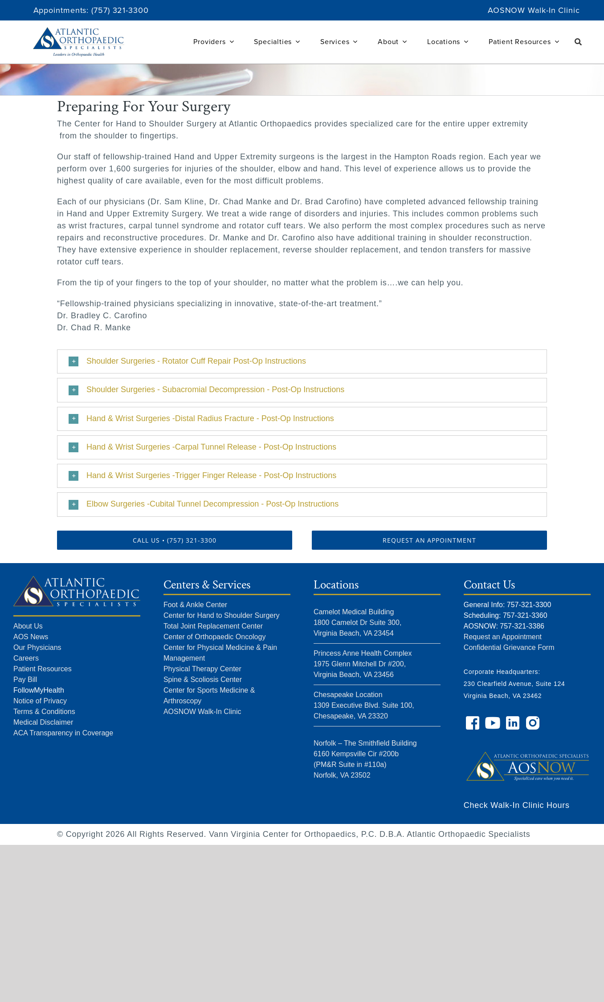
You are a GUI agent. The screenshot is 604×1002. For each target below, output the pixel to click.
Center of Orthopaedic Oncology (214, 637)
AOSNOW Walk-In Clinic (534, 10)
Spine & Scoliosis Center (202, 679)
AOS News (30, 637)
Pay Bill (25, 679)
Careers (26, 658)
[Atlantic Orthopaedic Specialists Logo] (78, 31)
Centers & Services (206, 584)
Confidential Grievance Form (509, 647)
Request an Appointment (503, 637)
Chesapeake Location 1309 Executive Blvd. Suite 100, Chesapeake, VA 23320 (364, 705)
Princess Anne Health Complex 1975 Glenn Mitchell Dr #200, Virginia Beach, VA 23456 (363, 663)
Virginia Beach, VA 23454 (354, 633)
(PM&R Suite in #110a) (350, 764)
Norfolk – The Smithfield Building (365, 743)
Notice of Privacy (40, 701)
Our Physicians (37, 647)
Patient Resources (42, 669)
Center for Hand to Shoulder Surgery (221, 615)
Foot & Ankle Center (195, 605)
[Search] (578, 42)
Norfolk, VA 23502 (342, 775)
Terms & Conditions (44, 711)
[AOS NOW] (527, 744)
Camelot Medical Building (354, 612)
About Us (28, 626)
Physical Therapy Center (202, 669)
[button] (302, 361)
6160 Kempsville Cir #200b (356, 754)
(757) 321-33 (114, 10)
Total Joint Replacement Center (213, 626)
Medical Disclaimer (43, 722)
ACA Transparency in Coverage (63, 733)
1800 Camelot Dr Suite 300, (357, 622)
